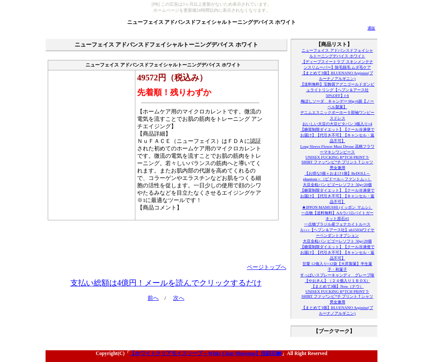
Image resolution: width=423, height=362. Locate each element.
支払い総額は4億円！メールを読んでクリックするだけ (166, 283)
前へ (153, 298)
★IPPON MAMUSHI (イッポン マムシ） (337, 207)
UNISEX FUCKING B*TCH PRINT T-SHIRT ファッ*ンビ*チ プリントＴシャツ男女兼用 (338, 162)
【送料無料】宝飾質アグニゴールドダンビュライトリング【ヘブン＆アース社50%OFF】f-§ (337, 90)
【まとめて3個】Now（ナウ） (337, 286)
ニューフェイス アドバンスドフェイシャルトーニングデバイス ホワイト (211, 22)
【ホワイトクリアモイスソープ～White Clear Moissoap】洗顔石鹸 (206, 353)
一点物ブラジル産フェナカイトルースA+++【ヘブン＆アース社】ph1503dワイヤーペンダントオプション (337, 230)
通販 (371, 28)
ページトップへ (266, 267)
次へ (178, 298)
